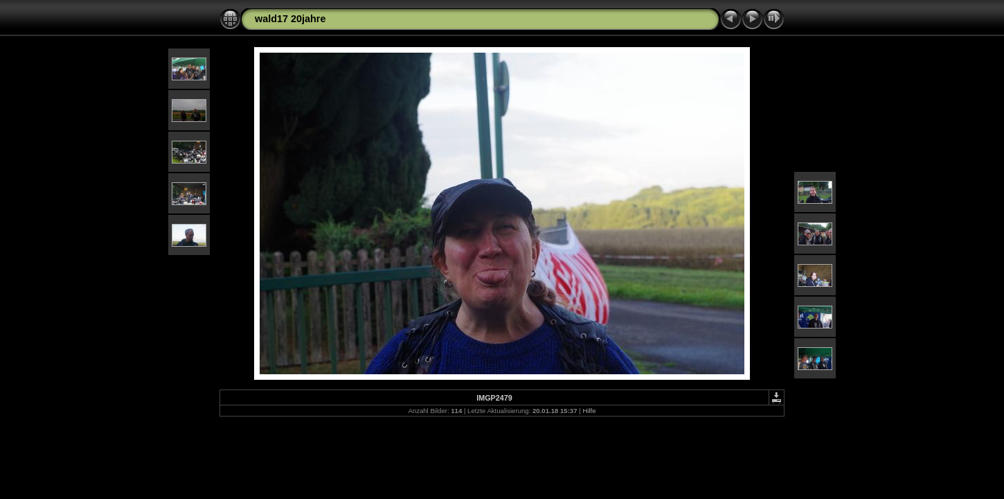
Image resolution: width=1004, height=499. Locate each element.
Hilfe (588, 410)
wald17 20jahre (290, 18)
